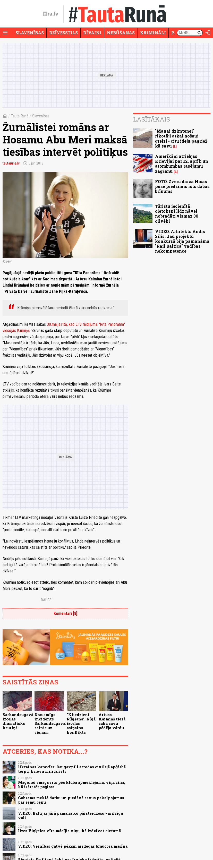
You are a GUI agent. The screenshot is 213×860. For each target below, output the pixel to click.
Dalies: (46, 600)
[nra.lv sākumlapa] (50, 14)
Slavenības (29, 32)
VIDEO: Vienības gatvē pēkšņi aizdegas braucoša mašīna (72, 846)
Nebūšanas (121, 32)
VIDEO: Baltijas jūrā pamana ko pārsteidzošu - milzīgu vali (70, 815)
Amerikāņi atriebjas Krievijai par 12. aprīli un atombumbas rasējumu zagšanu (181, 163)
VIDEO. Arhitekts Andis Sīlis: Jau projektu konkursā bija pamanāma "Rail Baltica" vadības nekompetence (182, 241)
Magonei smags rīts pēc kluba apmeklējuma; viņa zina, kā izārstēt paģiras (71, 784)
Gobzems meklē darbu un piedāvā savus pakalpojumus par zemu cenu (71, 800)
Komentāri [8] (65, 613)
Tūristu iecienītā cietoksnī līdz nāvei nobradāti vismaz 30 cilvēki (176, 213)
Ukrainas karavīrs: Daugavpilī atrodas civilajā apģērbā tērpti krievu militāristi (72, 769)
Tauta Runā (20, 116)
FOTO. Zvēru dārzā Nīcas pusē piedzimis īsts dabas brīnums (182, 186)
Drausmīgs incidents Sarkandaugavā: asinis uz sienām (50, 723)
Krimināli (153, 32)
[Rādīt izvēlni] (5, 33)
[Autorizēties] (208, 33)
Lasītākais (151, 119)
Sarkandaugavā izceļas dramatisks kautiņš (18, 721)
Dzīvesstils (63, 32)
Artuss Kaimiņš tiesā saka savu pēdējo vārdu (112, 721)
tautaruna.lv (11, 163)
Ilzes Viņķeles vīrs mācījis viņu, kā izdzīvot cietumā (69, 830)
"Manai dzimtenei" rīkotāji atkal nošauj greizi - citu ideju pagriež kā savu (181, 138)
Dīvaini (92, 32)
